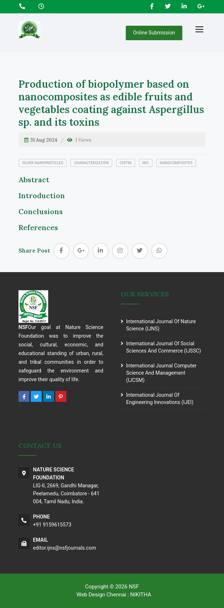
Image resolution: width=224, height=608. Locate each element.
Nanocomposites (176, 163)
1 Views (83, 140)
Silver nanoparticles (42, 163)
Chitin (125, 163)
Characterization (91, 163)
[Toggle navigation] (199, 29)
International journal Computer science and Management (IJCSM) (161, 373)
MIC (145, 163)
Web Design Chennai (101, 594)
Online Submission (154, 33)
